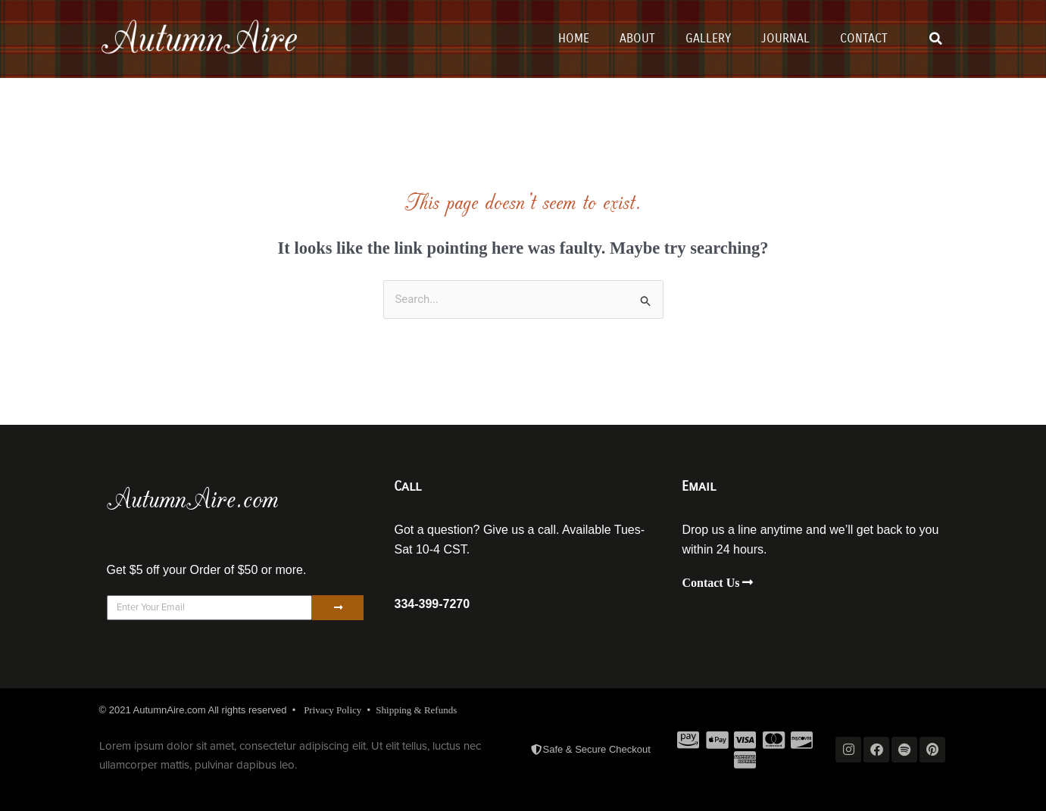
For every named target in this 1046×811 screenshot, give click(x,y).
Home (573, 38)
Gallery (708, 38)
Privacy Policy (332, 710)
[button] (935, 38)
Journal (785, 38)
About (637, 38)
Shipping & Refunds (416, 710)
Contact (864, 38)
